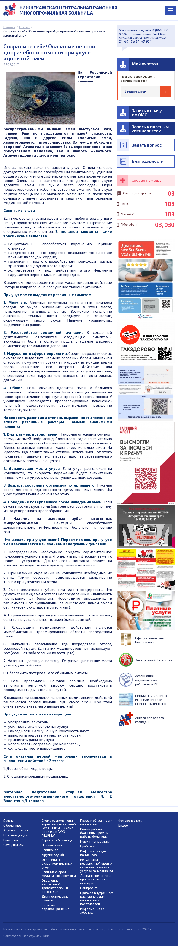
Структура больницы (57, 840)
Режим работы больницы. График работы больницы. (94, 832)
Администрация (15, 830)
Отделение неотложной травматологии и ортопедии (55, 886)
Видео (123, 825)
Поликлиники (52, 845)
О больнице (12, 825)
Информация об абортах (92, 910)
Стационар (50, 850)
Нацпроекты (89, 888)
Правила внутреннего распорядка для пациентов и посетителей (97, 898)
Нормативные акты (95, 841)
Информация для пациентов (93, 853)
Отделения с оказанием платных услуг (57, 863)
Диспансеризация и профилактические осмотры (95, 879)
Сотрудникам (13, 845)
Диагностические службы (55, 898)
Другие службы (53, 855)
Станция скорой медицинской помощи (59, 873)
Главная (9, 27)
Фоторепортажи (130, 820)
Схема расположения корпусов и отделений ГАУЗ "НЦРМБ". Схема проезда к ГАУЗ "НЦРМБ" (59, 828)
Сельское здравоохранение (55, 907)
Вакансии (10, 840)
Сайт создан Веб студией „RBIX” (27, 936)
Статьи (24, 27)
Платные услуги (15, 835)
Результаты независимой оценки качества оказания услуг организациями (96, 865)
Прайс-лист (89, 846)
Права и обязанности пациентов (96, 822)
